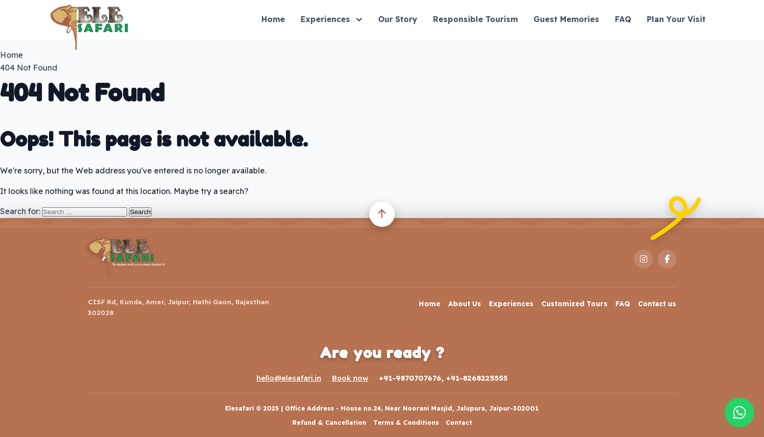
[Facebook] (667, 259)
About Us (464, 303)
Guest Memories (566, 19)
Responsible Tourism (475, 19)
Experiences (331, 19)
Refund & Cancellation (329, 422)
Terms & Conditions (406, 422)
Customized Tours (574, 303)
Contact (459, 422)
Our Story (397, 19)
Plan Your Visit (676, 19)
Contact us (657, 303)
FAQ (623, 19)
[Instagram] (643, 259)
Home (273, 19)
